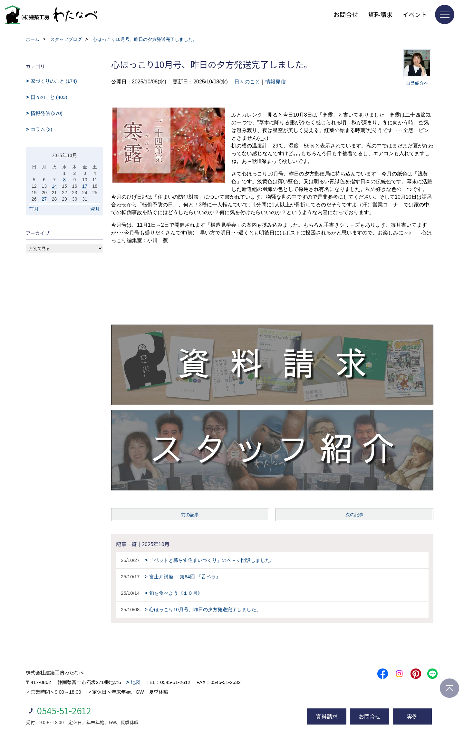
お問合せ (346, 14)
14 (54, 186)
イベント (414, 14)
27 (44, 199)
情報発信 (275, 81)
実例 (412, 716)
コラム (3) (42, 129)
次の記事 (354, 514)
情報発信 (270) (47, 113)
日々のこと (247, 81)
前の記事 (190, 514)
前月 (34, 209)
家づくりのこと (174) (54, 81)
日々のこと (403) (49, 97)
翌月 (95, 209)
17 (84, 186)
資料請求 (380, 14)
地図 (135, 682)
